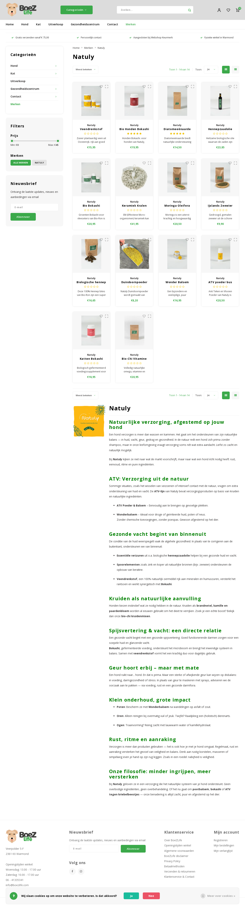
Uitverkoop (55, 26)
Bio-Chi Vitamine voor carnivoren (134, 360)
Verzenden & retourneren (179, 873)
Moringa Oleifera (177, 207)
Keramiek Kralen (134, 207)
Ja (131, 896)
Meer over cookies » (221, 896)
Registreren (221, 841)
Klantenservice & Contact (179, 878)
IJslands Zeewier (220, 207)
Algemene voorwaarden (179, 852)
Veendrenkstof (91, 130)
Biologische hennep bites (91, 283)
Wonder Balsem (177, 283)
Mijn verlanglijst (223, 852)
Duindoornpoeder (134, 283)
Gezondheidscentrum (85, 26)
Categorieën (76, 10)
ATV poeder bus (220, 283)
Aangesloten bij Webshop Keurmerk (151, 38)
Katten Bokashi (91, 360)
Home (10, 26)
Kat (38, 26)
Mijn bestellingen (224, 847)
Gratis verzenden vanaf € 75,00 (30, 38)
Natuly (39, 164)
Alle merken (20, 164)
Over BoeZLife (173, 841)
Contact (112, 26)
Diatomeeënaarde (177, 130)
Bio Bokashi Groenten (91, 207)
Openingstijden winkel (177, 847)
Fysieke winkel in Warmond (217, 38)
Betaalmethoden (174, 867)
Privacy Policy (172, 862)
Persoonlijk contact (89, 38)
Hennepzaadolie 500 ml (220, 130)
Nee (151, 896)
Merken (131, 26)
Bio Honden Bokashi (134, 130)
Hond (24, 26)
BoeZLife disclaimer (176, 857)
